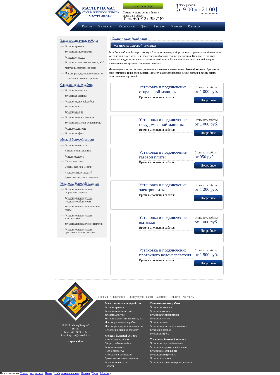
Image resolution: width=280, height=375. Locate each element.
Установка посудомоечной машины (169, 347)
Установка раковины (76, 95)
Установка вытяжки (160, 358)
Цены (144, 26)
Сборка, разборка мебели (78, 166)
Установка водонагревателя (79, 117)
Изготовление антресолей (78, 172)
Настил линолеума (75, 161)
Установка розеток (75, 46)
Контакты (194, 26)
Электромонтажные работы (79, 40)
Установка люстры (75, 57)
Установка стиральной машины (166, 343)
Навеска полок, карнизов (78, 150)
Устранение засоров (75, 128)
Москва (104, 373)
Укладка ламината (74, 156)
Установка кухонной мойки (79, 101)
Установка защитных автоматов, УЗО (84, 62)
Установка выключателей (78, 51)
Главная (87, 26)
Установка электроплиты (163, 354)
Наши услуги (127, 26)
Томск (24, 373)
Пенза (48, 373)
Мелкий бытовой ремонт (77, 139)
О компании (105, 26)
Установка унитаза (75, 106)
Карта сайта (75, 341)
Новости (176, 26)
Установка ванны (74, 112)
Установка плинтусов (76, 145)
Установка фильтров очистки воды (83, 122)
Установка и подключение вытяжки (84, 223)
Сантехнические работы (77, 84)
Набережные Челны (66, 373)
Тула (95, 373)
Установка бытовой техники (79, 183)
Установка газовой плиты (163, 351)
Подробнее (208, 100)
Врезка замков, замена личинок (81, 177)
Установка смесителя (76, 90)
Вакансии (159, 26)
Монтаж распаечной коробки (80, 68)
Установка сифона (74, 133)
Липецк (85, 373)
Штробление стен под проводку (82, 78)
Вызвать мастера (143, 6)
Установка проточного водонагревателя (171, 362)
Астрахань (36, 373)
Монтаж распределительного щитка (84, 73)
